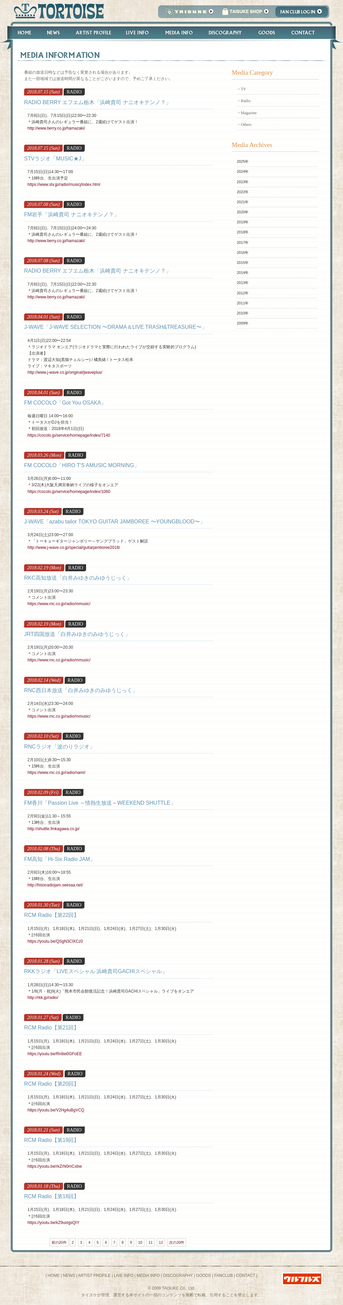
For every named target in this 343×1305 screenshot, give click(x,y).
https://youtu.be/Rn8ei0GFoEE (54, 1054)
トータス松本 (56, 11)
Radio (246, 100)
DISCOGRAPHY (178, 1275)
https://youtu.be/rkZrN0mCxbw (54, 1166)
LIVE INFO (123, 1275)
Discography (225, 33)
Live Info (137, 33)
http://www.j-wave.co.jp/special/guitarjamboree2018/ (73, 547)
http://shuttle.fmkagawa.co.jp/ (53, 828)
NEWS (69, 1275)
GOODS (203, 1275)
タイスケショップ (245, 13)
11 (150, 1242)
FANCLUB (223, 1275)
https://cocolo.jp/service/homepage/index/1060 (68, 491)
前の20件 (59, 1242)
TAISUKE (188, 13)
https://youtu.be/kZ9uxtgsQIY (53, 1222)
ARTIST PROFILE (94, 1275)
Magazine (249, 113)
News (53, 33)
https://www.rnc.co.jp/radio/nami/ (56, 772)
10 (140, 1242)
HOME (54, 1275)
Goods (267, 33)
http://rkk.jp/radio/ (42, 997)
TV (243, 89)
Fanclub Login (303, 13)
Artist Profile (93, 33)
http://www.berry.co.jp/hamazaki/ (56, 128)
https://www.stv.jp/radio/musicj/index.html (63, 184)
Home (21, 33)
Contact (307, 33)
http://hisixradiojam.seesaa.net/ (55, 885)
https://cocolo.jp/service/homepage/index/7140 (68, 435)
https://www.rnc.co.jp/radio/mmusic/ (58, 603)
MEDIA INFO (148, 1275)
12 (161, 1242)
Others (246, 124)
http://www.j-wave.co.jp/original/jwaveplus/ (64, 372)
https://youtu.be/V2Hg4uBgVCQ (55, 1110)
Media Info (179, 33)
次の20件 (176, 1242)
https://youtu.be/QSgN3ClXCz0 (55, 941)
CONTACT (245, 1275)
